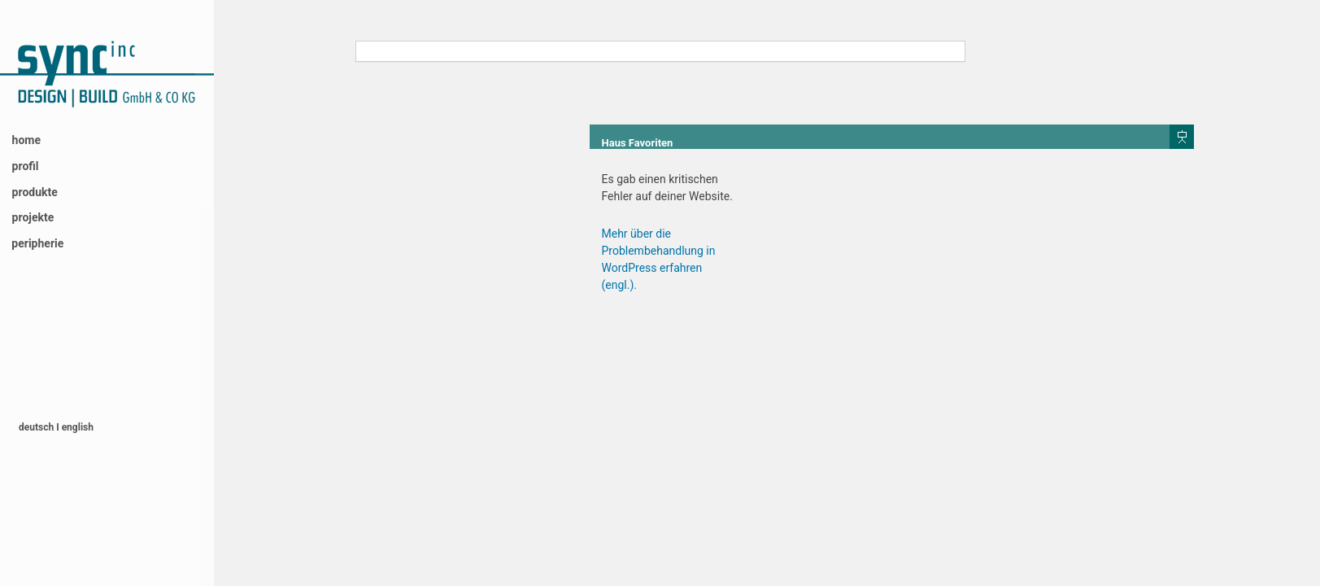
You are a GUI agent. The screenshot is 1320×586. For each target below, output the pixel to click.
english (78, 427)
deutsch (37, 427)
